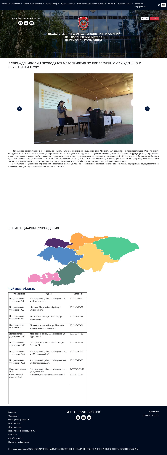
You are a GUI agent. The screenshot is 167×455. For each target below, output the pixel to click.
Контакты (112, 3)
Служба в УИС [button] (124, 3)
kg (159, 5)
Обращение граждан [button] (33, 3)
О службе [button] (15, 3)
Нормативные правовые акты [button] (91, 3)
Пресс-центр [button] (52, 3)
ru (163, 5)
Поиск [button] (154, 18)
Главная (6, 3)
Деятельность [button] (67, 3)
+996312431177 (151, 415)
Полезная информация (140, 5)
